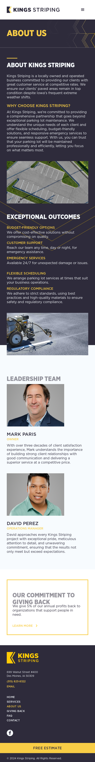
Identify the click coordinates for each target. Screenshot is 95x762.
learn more (22, 625)
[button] (82, 9)
